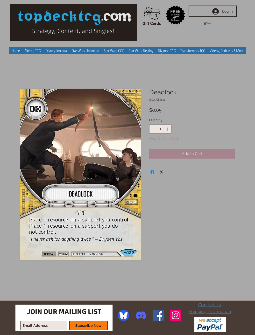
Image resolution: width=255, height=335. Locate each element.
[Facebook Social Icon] (158, 315)
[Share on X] (161, 172)
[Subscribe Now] (88, 325)
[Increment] (168, 129)
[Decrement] (153, 129)
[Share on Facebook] (152, 172)
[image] (123, 315)
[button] (211, 23)
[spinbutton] (160, 129)
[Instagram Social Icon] (175, 315)
